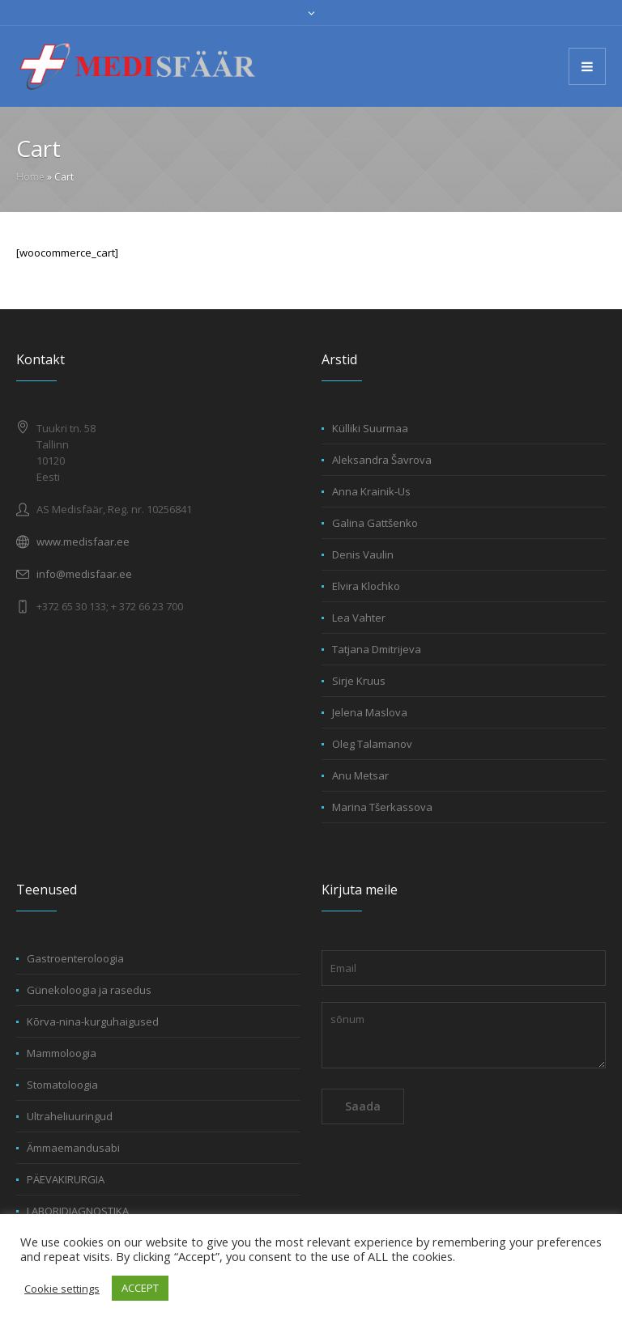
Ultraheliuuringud (70, 1116)
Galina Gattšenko (375, 523)
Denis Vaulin (363, 554)
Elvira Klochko (366, 586)
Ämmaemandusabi (73, 1147)
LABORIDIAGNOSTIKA (78, 1211)
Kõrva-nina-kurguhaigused (93, 1021)
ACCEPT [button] (140, 1287)
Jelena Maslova (369, 712)
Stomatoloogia (62, 1084)
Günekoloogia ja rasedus (89, 990)
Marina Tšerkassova (382, 807)
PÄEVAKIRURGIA (65, 1179)
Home (30, 177)
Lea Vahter (359, 617)
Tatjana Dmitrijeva (376, 649)
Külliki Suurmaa (370, 428)
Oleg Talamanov (372, 744)
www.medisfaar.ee (83, 541)
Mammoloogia (61, 1053)
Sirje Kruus (359, 680)
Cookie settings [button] (62, 1288)
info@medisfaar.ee (84, 574)
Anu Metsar (360, 775)
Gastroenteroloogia (75, 958)
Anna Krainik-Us (371, 491)
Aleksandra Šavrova (382, 459)
